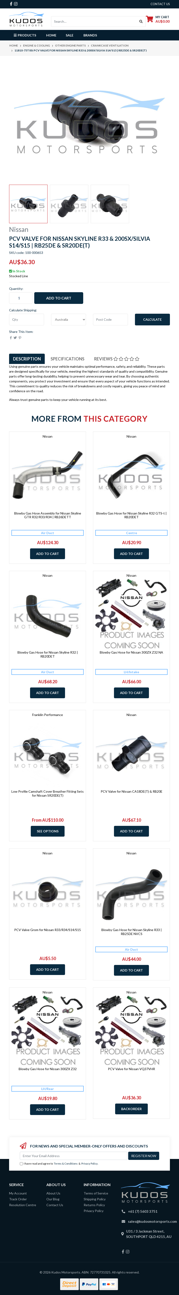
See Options (48, 831)
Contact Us (54, 1205)
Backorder (131, 1109)
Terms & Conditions (66, 1163)
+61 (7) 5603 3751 (143, 1211)
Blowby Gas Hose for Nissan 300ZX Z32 (48, 1069)
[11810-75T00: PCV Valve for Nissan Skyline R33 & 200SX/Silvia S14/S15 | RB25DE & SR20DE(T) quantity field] (20, 298)
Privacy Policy (89, 1163)
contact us (160, 4)
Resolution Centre (22, 1205)
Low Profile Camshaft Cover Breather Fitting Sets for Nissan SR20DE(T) (47, 793)
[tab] (27, 359)
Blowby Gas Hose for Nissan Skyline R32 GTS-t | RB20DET (131, 515)
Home (51, 35)
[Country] (68, 319)
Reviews (116, 358)
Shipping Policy (95, 1199)
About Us (53, 1193)
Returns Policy (94, 1205)
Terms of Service (96, 1193)
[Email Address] (73, 1156)
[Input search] (94, 21)
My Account (18, 1193)
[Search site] (141, 21)
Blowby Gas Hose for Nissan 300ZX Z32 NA (131, 652)
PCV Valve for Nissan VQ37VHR (131, 1069)
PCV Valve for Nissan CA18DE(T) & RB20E (131, 791)
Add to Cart (58, 298)
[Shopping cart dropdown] (158, 19)
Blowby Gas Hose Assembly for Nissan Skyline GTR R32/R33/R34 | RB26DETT (47, 515)
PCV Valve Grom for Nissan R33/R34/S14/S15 (47, 930)
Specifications (67, 358)
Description (27, 358)
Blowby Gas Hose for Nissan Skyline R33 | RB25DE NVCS (131, 932)
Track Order (18, 1199)
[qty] (26, 319)
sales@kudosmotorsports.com (152, 1221)
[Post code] (110, 319)
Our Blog (52, 1199)
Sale (69, 35)
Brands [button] (90, 35)
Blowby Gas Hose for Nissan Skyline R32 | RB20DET (47, 654)
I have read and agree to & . (59, 1164)
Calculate (152, 319)
